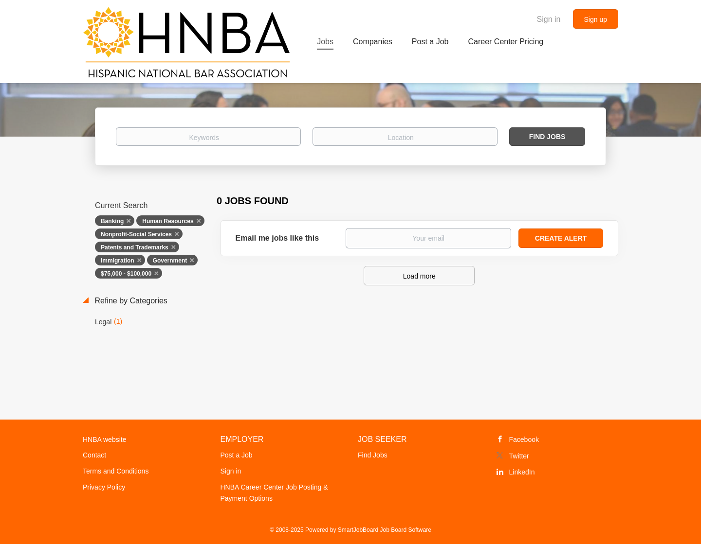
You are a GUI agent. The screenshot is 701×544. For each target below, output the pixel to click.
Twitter (519, 456)
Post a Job (237, 455)
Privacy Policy (104, 487)
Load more (419, 276)
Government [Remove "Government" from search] (170, 260)
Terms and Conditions (115, 471)
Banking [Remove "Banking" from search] (112, 221)
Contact (94, 455)
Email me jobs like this (277, 238)
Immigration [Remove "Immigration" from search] (117, 260)
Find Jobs (547, 136)
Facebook (524, 439)
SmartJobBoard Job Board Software (384, 529)
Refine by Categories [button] (129, 301)
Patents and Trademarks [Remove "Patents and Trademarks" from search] (134, 247)
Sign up (595, 19)
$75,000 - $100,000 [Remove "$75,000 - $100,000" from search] (126, 273)
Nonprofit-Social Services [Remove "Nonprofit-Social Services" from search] (136, 234)
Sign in (549, 19)
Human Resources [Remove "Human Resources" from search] (167, 221)
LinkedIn (522, 472)
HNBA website (104, 439)
